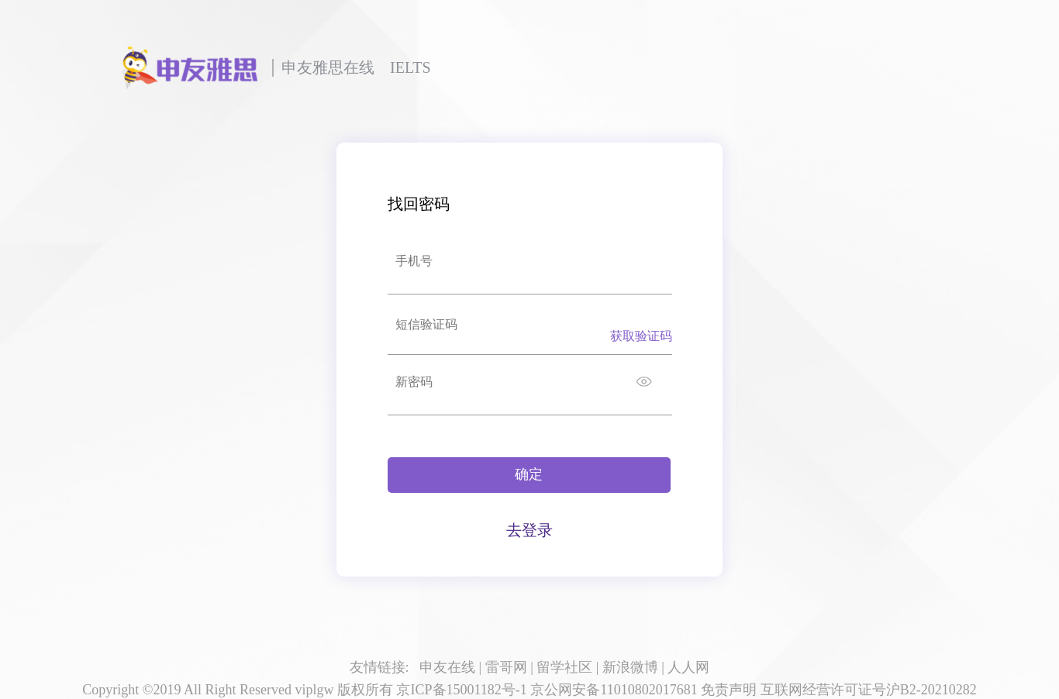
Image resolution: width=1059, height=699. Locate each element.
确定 (529, 474)
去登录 (529, 530)
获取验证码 (641, 336)
